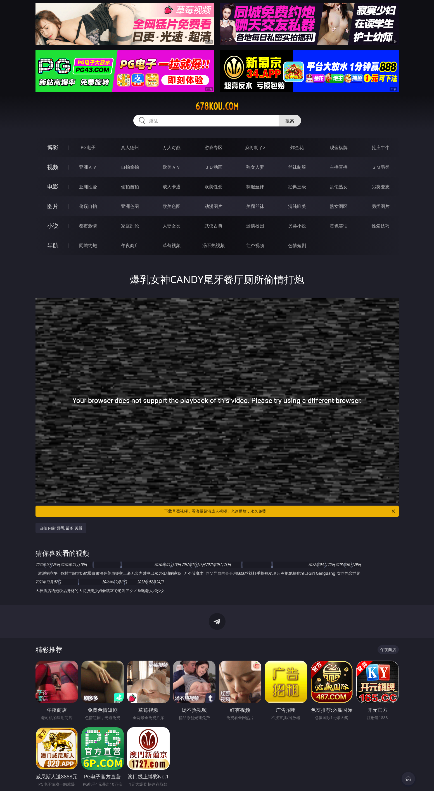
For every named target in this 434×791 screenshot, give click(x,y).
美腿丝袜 (255, 206)
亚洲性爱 (88, 187)
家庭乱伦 (130, 226)
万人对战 (172, 147)
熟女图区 (339, 206)
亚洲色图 (130, 206)
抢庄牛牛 (381, 147)
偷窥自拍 (88, 206)
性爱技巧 (381, 226)
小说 (52, 225)
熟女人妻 (255, 167)
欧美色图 (172, 206)
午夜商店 (130, 245)
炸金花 (297, 147)
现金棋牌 (339, 147)
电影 (52, 186)
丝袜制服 (297, 167)
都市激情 (88, 226)
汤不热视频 (213, 245)
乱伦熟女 (339, 187)
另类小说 (297, 226)
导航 (52, 245)
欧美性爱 (213, 187)
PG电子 (88, 147)
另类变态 (381, 187)
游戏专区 (213, 147)
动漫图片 (213, 206)
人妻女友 (172, 226)
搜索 (289, 121)
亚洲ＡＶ (88, 167)
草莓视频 (172, 245)
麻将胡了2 (255, 147)
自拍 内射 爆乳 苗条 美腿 (61, 528)
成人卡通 (172, 187)
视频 (52, 167)
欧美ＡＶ (172, 167)
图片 (52, 206)
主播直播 (339, 167)
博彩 (52, 147)
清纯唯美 (297, 206)
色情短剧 (297, 245)
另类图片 (381, 206)
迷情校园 (255, 226)
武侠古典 (213, 226)
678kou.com (217, 106)
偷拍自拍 (130, 187)
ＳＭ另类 (381, 167)
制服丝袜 (255, 187)
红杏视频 (255, 245)
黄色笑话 (339, 226)
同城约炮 (88, 245)
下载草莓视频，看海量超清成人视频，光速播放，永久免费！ (280, 511)
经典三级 (297, 187)
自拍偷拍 (130, 167)
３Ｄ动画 (213, 167)
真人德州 (130, 147)
